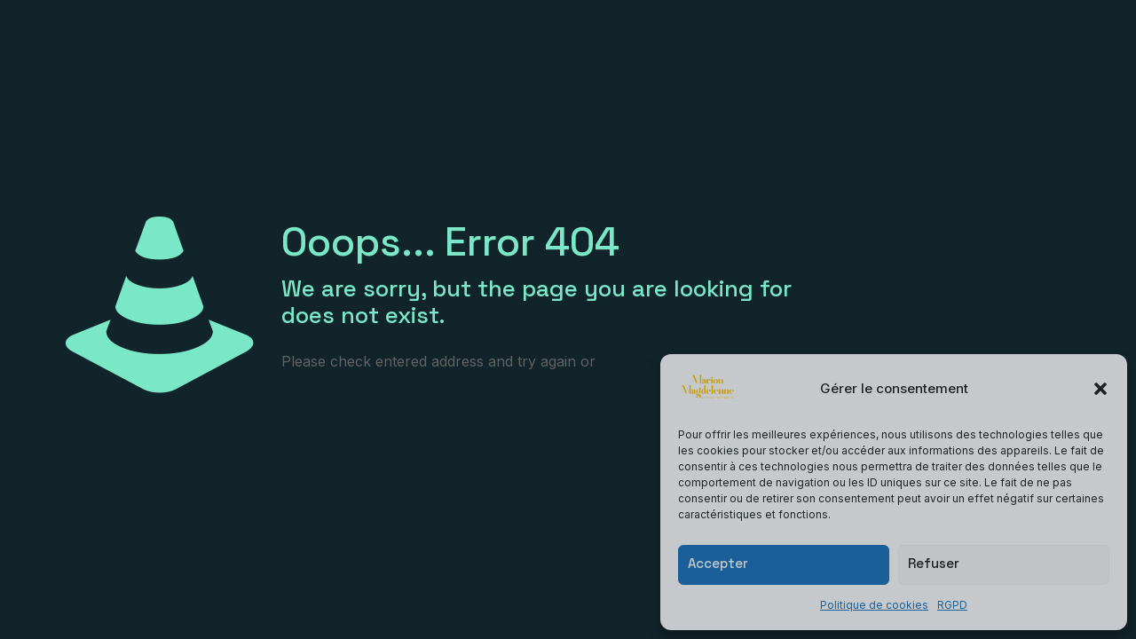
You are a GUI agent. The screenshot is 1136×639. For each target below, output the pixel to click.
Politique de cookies (874, 604)
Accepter (718, 563)
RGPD (952, 604)
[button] (1100, 389)
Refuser (933, 563)
